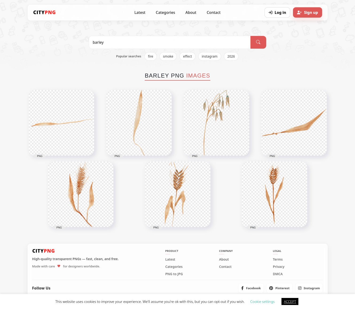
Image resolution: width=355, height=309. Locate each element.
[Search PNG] (170, 42)
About (190, 12)
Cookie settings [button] (262, 301)
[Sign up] (307, 12)
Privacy (279, 267)
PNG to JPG (174, 274)
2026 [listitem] (231, 56)
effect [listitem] (187, 56)
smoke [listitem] (168, 56)
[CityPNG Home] (44, 12)
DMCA (278, 274)
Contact (214, 12)
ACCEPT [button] (290, 301)
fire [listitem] (150, 56)
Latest (139, 12)
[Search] (258, 42)
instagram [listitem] (210, 56)
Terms (278, 259)
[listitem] (251, 288)
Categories (165, 12)
